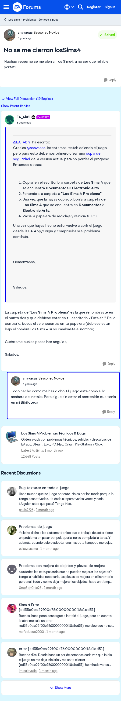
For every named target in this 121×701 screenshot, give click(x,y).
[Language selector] (69, 7)
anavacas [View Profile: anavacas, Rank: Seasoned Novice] (25, 32)
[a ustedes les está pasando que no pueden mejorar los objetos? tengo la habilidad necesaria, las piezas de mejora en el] (66, 577)
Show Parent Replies (15, 106)
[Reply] (110, 80)
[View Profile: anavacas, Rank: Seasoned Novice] (9, 35)
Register (94, 7)
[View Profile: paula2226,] (12, 491)
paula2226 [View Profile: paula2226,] (26, 509)
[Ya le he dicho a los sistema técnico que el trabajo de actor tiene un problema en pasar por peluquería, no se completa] (66, 537)
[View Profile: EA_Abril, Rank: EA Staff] (9, 119)
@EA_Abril (21, 142)
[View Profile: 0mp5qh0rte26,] (12, 569)
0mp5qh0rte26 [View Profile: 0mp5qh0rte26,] (30, 588)
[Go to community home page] (27, 7)
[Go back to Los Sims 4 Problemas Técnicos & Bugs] (68, 433)
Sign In (110, 7)
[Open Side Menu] (6, 7)
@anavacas (36, 147)
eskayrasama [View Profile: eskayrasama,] (28, 549)
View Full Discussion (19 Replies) (27, 99)
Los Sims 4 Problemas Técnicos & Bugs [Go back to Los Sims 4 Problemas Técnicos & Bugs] (31, 20)
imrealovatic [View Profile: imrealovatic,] (28, 670)
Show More (60, 688)
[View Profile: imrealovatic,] (12, 652)
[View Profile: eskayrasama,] (12, 530)
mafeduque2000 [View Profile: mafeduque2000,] (31, 632)
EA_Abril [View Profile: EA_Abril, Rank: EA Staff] (23, 117)
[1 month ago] (44, 509)
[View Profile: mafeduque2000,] (12, 608)
